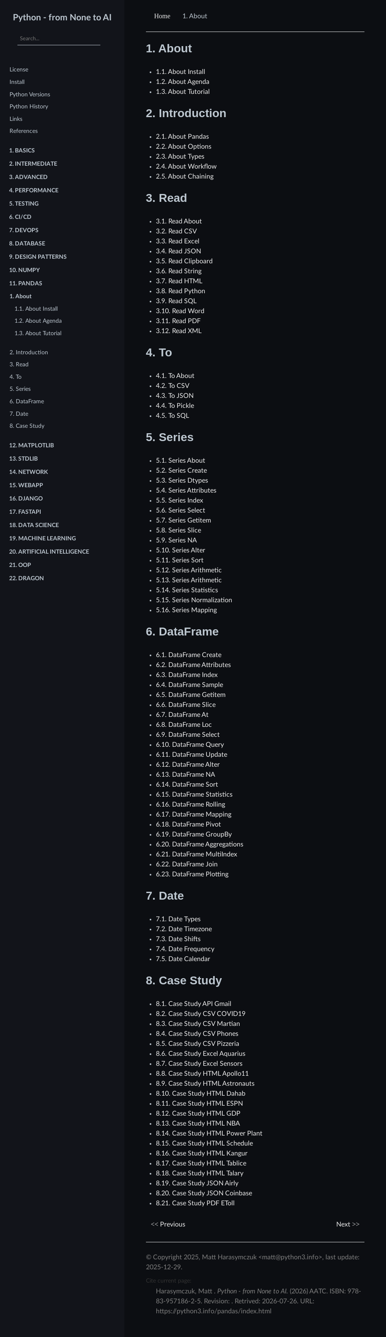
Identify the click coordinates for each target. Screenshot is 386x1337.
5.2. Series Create (181, 470)
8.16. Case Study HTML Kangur (202, 1153)
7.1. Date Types (178, 919)
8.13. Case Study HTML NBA (198, 1123)
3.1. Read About (179, 221)
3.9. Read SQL (176, 301)
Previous (168, 1224)
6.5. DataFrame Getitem (191, 695)
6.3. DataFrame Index (187, 675)
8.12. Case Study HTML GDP (198, 1113)
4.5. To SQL (172, 415)
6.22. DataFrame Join (187, 864)
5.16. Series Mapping (186, 610)
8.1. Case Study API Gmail (193, 1004)
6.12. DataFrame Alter (188, 764)
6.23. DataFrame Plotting (192, 874)
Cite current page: (169, 1281)
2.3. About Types (180, 156)
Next (347, 1224)
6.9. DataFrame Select (188, 734)
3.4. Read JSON (178, 251)
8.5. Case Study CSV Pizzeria (197, 1043)
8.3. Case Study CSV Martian (198, 1024)
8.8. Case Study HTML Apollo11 (202, 1073)
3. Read (19, 364)
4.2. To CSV (172, 386)
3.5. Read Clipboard (184, 261)
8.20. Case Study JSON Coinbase (204, 1193)
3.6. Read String (178, 271)
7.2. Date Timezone (184, 929)
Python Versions (30, 94)
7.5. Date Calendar (183, 959)
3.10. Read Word (180, 311)
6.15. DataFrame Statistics (194, 794)
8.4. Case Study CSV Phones (197, 1033)
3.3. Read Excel (177, 241)
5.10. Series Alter (180, 550)
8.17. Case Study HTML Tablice (201, 1163)
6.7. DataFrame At (182, 714)
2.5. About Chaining (185, 176)
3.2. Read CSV (176, 231)
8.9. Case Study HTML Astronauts (205, 1083)
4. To (16, 377)
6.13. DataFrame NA (185, 774)
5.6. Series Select (180, 510)
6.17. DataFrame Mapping (193, 814)
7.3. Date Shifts (178, 939)
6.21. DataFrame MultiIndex (196, 854)
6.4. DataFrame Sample (189, 685)
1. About (21, 296)
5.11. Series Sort (180, 560)
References (24, 131)
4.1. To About (175, 376)
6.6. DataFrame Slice (186, 705)
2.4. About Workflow (186, 166)
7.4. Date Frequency (185, 949)
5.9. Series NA (176, 540)
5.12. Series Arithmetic (189, 570)
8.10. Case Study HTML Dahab (200, 1093)
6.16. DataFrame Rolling (190, 804)
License (19, 69)
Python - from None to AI (62, 17)
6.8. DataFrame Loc (184, 724)
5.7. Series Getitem (183, 520)
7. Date (19, 414)
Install (17, 82)
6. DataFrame (27, 401)
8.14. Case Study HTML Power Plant (209, 1133)
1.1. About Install (36, 309)
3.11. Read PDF (178, 321)
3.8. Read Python (180, 291)
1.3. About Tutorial (38, 333)
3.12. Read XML (178, 331)
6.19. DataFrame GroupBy (194, 834)
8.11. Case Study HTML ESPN (199, 1103)
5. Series (20, 389)
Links (16, 119)
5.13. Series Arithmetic (189, 580)
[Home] (163, 16)
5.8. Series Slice (178, 530)
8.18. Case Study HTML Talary (199, 1173)
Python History (29, 106)
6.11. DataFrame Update (191, 754)
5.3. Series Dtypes (182, 480)
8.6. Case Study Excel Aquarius (200, 1053)
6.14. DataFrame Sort (187, 784)
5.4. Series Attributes (186, 490)
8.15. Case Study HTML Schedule (204, 1143)
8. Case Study (27, 426)
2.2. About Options (183, 146)
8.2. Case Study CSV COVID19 (200, 1014)
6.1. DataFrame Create (188, 655)
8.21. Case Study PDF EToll (195, 1203)
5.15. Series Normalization (194, 600)
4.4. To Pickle (175, 405)
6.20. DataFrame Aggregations (199, 844)
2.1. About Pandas (182, 136)
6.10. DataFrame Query (190, 744)
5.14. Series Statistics (187, 590)
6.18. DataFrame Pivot (188, 824)
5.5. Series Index (179, 500)
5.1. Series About (180, 460)
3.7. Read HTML (179, 281)
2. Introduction (29, 352)
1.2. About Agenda (38, 321)
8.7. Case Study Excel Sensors (199, 1063)
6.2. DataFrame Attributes (193, 665)
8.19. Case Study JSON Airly (197, 1183)
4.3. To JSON (175, 396)
